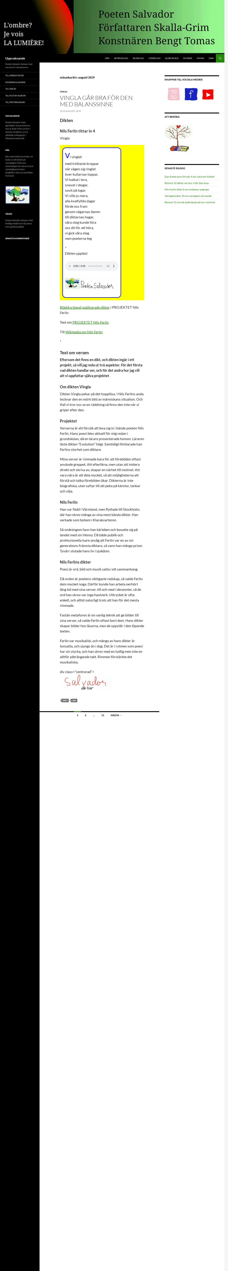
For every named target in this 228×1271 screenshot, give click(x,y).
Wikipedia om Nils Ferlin (84, 332)
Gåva (211, 58)
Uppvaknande (15, 58)
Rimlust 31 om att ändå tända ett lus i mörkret (190, 202)
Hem (107, 58)
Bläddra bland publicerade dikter (85, 307)
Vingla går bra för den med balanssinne (96, 101)
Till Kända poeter (14, 75)
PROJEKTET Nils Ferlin (90, 322)
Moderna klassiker (15, 82)
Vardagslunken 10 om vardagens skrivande (188, 195)
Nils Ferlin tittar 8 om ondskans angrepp (187, 189)
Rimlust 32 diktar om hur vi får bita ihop (187, 183)
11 (102, 715)
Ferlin (63, 91)
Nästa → (116, 715)
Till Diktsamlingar (15, 102)
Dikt (65, 700)
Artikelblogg (121, 58)
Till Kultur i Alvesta (15, 95)
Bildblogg (138, 58)
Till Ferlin (10, 89)
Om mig (200, 58)
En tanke (187, 58)
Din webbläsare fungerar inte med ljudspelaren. (91, 266)
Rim (74, 700)
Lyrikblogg (154, 58)
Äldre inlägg (172, 58)
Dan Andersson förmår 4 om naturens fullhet (189, 176)
